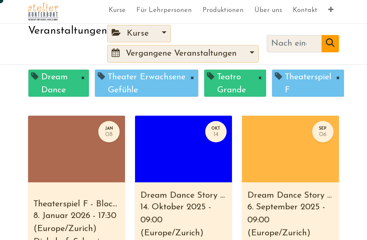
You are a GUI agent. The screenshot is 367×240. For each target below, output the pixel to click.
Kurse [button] (131, 33)
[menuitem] (117, 11)
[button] (331, 11)
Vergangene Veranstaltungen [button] (175, 53)
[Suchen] (330, 43)
